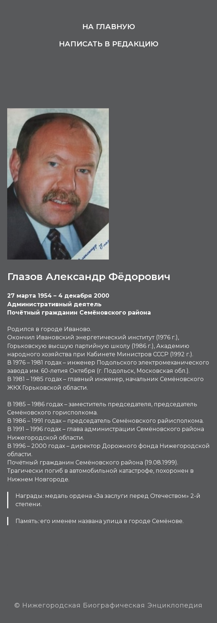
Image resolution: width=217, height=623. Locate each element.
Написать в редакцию (108, 44)
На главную (108, 26)
